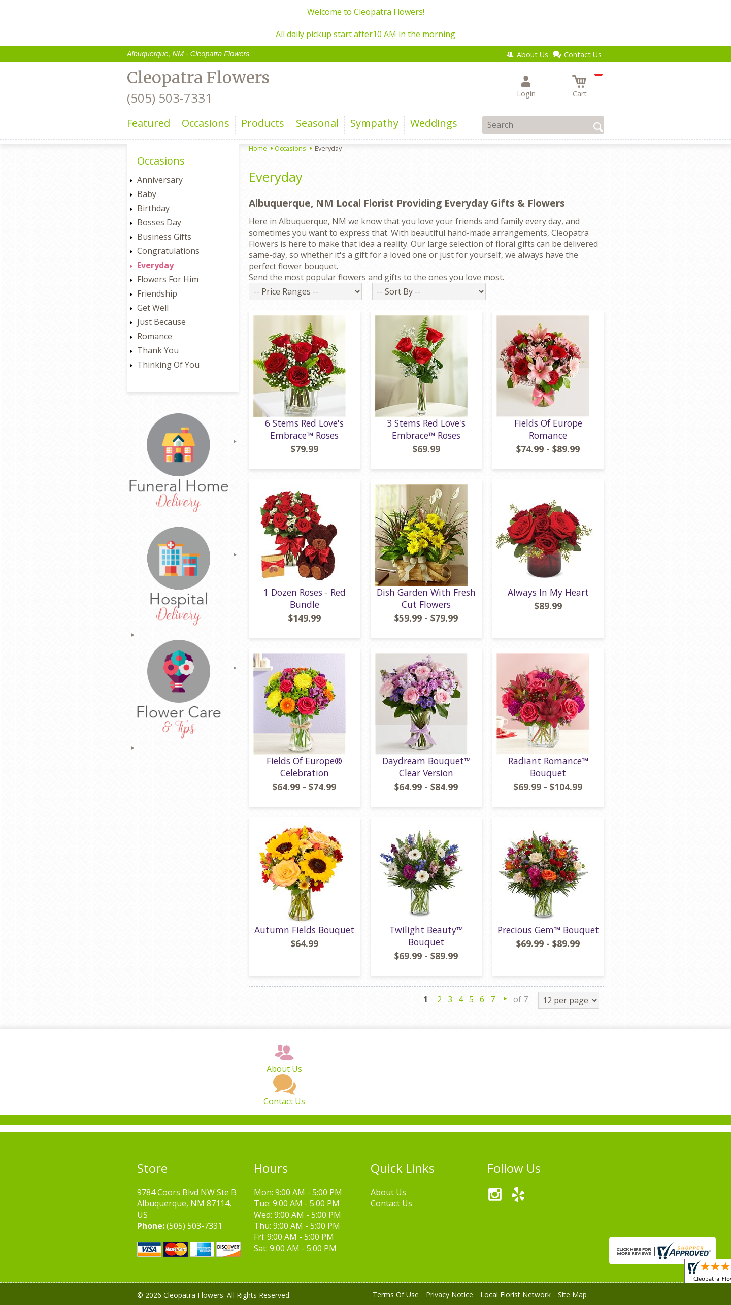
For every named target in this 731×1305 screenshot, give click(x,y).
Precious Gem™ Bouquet (548, 930)
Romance (154, 336)
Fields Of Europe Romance (548, 429)
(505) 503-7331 (169, 97)
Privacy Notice (449, 1294)
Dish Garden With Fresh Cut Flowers (426, 598)
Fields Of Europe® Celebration (304, 767)
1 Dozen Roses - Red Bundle (304, 598)
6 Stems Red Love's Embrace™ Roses (304, 429)
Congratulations (168, 250)
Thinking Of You (168, 364)
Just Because (161, 322)
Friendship (157, 293)
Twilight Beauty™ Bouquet (426, 936)
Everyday (155, 265)
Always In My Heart (548, 592)
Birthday (153, 208)
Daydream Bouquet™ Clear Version (426, 767)
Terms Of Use (396, 1294)
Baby (146, 194)
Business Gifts (164, 236)
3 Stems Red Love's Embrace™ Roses (426, 429)
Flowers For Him (167, 279)
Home (258, 148)
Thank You (158, 350)
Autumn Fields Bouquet (304, 930)
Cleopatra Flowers (198, 78)
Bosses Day (159, 222)
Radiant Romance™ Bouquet (548, 767)
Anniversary (160, 179)
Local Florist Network (515, 1294)
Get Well (153, 307)
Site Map (572, 1294)
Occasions (290, 148)
